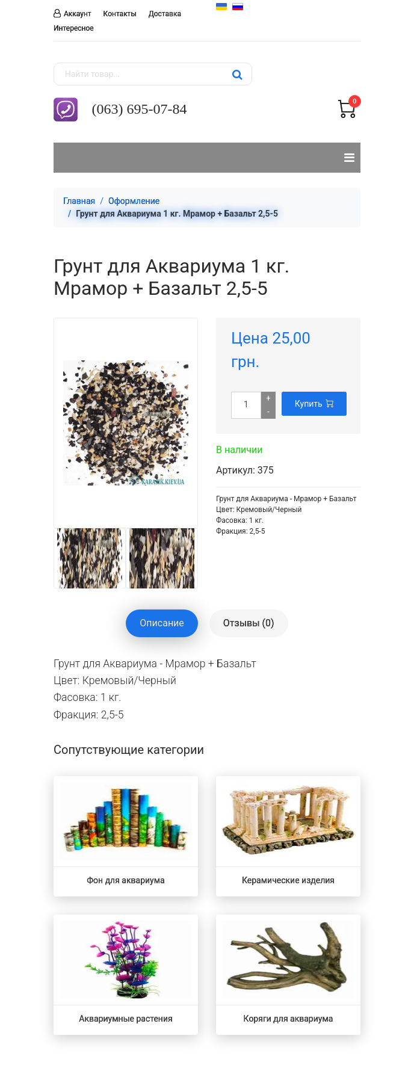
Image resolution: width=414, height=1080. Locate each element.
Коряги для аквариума (288, 1018)
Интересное (74, 28)
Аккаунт (77, 13)
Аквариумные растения (125, 1018)
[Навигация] (349, 158)
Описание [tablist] (162, 623)
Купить (314, 404)
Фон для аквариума (125, 880)
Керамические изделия (288, 880)
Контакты (120, 14)
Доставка (165, 14)
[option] (90, 558)
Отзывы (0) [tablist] (248, 623)
